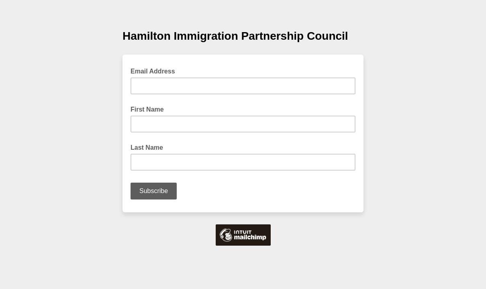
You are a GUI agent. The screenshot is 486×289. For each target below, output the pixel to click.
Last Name (147, 147)
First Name (147, 109)
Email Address (155, 70)
